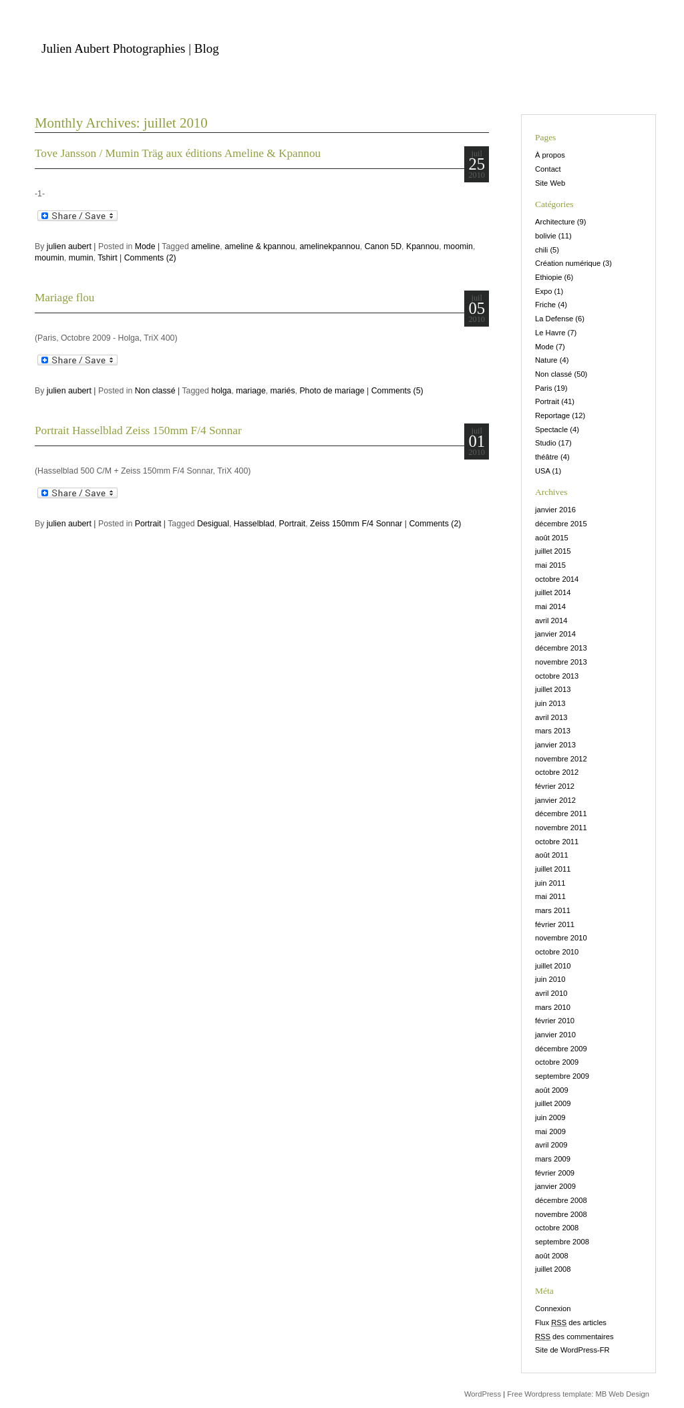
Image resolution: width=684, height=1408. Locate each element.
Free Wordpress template (549, 1394)
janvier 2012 (555, 800)
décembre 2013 (561, 648)
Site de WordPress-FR (572, 1350)
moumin (49, 257)
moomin (458, 246)
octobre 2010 (556, 952)
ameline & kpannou (259, 246)
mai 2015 (550, 565)
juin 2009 (550, 1117)
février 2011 (554, 924)
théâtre (546, 457)
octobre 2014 (556, 579)
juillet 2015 (553, 551)
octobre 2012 (556, 772)
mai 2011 (550, 896)
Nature (546, 360)
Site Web (550, 183)
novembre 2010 (561, 938)
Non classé (155, 390)
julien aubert (69, 246)
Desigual (213, 523)
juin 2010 (550, 979)
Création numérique (568, 263)
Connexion (553, 1308)
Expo (543, 291)
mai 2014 (550, 606)
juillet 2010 (553, 966)
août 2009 (551, 1090)
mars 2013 (552, 731)
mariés (283, 390)
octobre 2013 (556, 676)
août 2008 (551, 1256)
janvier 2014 (555, 634)
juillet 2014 (553, 592)
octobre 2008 (556, 1228)
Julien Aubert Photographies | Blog (130, 48)
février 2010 (554, 1021)
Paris (543, 388)
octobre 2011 (556, 842)
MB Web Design (622, 1394)
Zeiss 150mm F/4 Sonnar (356, 523)
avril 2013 (551, 717)
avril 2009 (551, 1145)
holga (221, 390)
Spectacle (551, 429)
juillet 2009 (553, 1103)
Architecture (555, 222)
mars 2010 (552, 1007)
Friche (545, 305)
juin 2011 (550, 883)
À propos (550, 155)
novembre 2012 (561, 759)
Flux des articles (571, 1322)
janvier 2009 (555, 1186)
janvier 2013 (555, 745)
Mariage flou (65, 297)
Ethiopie (548, 277)
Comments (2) (150, 257)
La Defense (554, 319)
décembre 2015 (561, 524)
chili (541, 250)
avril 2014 (551, 621)
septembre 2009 (562, 1076)
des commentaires (574, 1337)
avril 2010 (551, 993)
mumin (81, 257)
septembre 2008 (562, 1242)
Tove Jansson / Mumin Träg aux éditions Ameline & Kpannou (178, 153)
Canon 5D (383, 246)
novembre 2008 (561, 1214)
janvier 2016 (555, 510)
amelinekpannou (329, 246)
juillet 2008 (553, 1269)
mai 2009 (550, 1131)
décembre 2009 (561, 1049)
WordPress (482, 1394)
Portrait (148, 523)
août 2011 (551, 855)
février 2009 (554, 1173)
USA (542, 471)
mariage (250, 390)
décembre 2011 (561, 814)
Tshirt (107, 257)
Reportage (552, 415)
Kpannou (422, 246)
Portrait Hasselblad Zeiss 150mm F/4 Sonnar (138, 430)
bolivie (545, 236)
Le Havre (550, 333)
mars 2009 (552, 1159)
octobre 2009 (556, 1062)
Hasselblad (254, 523)
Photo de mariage (331, 390)
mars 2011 (552, 910)
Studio (545, 443)
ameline (205, 246)
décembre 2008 (561, 1200)
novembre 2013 (561, 662)
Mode (145, 246)
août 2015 (551, 538)
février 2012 (554, 786)
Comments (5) (397, 390)
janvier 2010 (555, 1035)
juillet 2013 (553, 689)
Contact (548, 169)
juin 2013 (550, 703)
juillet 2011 (553, 869)
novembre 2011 (561, 828)
